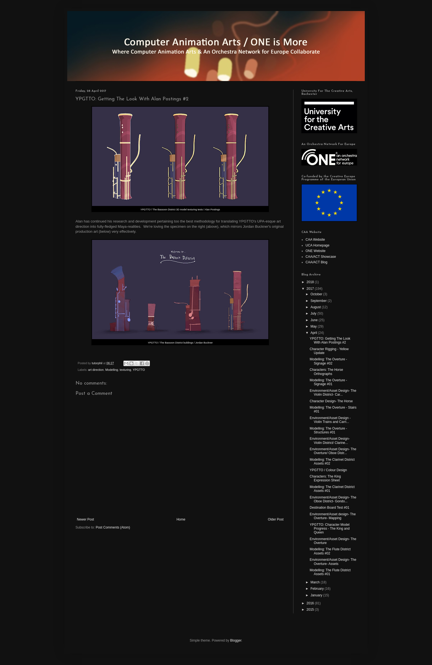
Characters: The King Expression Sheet (325, 478)
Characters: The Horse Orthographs (326, 372)
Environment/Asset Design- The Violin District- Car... (333, 392)
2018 (311, 282)
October (316, 294)
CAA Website (315, 240)
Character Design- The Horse (331, 401)
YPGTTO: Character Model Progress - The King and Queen (330, 529)
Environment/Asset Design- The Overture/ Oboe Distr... (333, 451)
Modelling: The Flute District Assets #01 (330, 572)
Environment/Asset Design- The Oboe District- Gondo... (333, 499)
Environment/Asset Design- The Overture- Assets (333, 561)
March (315, 582)
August (316, 307)
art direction (96, 369)
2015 (311, 610)
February (317, 589)
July (313, 313)
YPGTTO (139, 369)
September (319, 301)
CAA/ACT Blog (316, 262)
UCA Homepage (318, 245)
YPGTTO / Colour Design (328, 470)
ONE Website (315, 251)
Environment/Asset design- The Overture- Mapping (333, 516)
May (314, 326)
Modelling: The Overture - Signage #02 (328, 361)
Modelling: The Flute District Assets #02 (330, 551)
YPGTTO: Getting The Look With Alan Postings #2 (330, 340)
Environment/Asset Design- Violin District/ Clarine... (330, 440)
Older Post (276, 519)
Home (181, 519)
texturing (125, 369)
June (314, 320)
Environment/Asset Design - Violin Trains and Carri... (330, 420)
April (314, 333)
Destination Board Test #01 (329, 508)
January (316, 595)
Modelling (111, 369)
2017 (311, 289)
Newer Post (85, 519)
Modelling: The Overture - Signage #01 (328, 382)
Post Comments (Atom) (113, 527)
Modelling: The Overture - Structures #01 (328, 430)
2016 (311, 603)
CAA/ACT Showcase (321, 257)
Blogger (235, 640)
